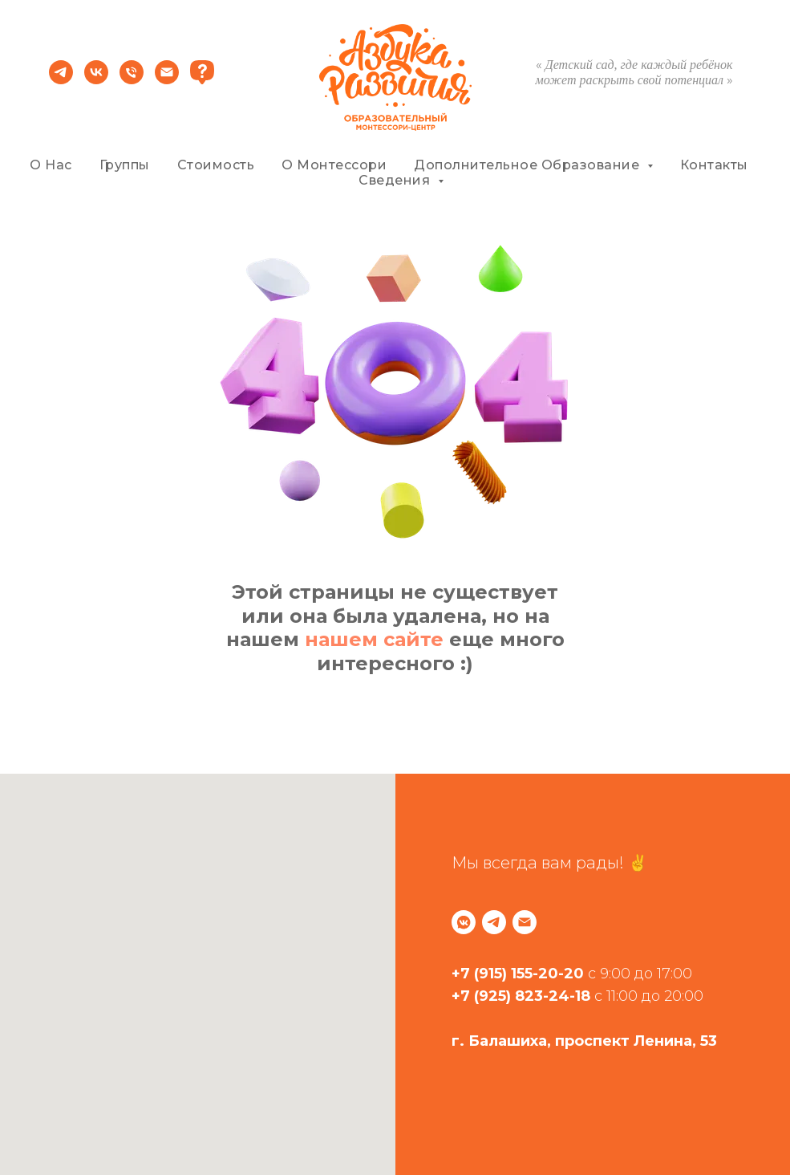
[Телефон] (132, 80)
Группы (124, 165)
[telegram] (61, 80)
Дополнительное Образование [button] (528, 165)
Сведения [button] (396, 180)
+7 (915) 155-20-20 (518, 973)
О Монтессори (334, 165)
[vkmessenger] (464, 922)
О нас (51, 165)
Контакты (714, 165)
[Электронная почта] (167, 80)
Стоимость (216, 165)
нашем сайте (374, 639)
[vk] (96, 80)
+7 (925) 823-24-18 (521, 996)
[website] (202, 80)
